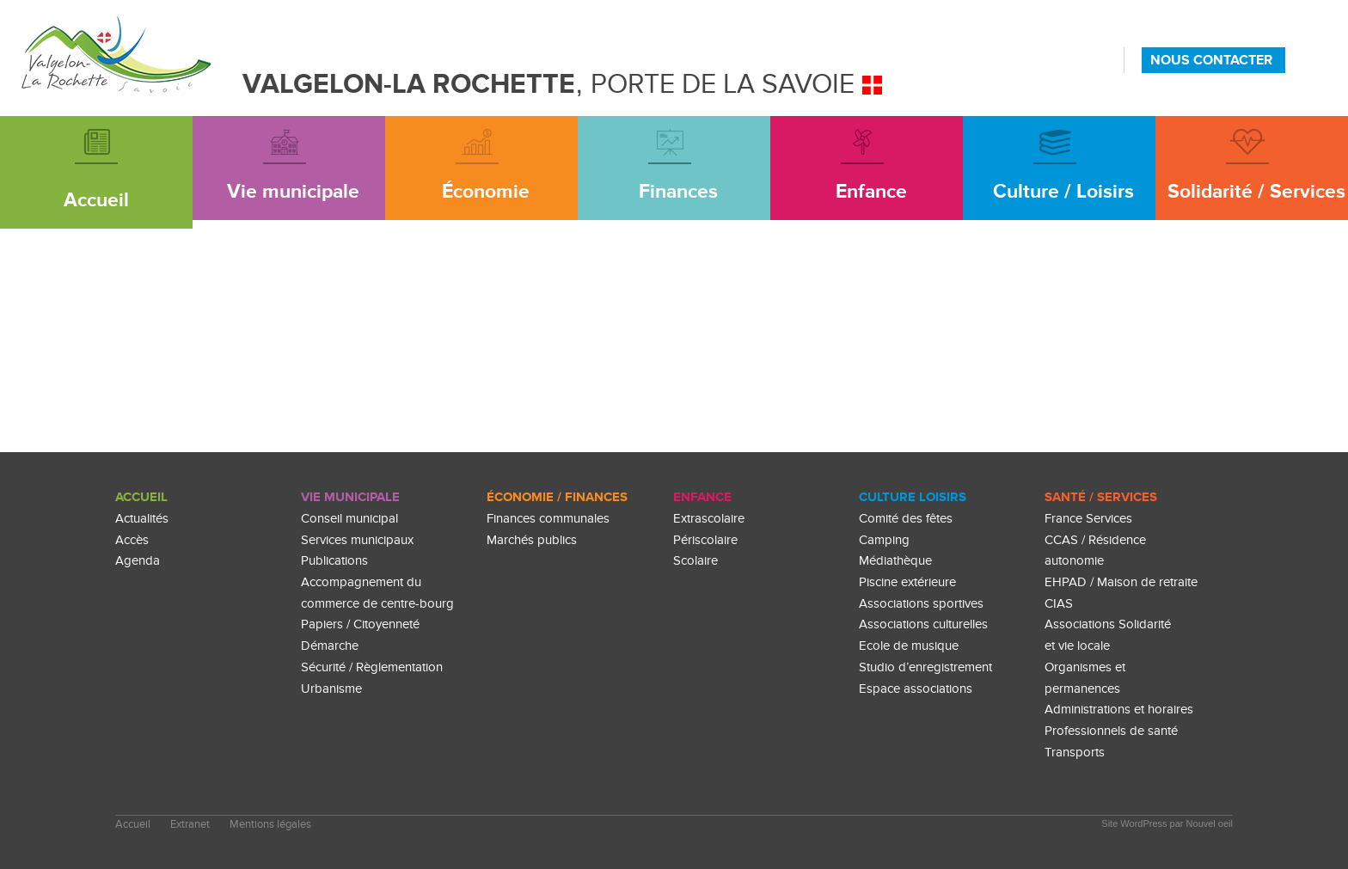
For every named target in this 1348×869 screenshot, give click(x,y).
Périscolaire (705, 540)
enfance (702, 497)
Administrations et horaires (1119, 709)
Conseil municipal (349, 518)
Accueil (141, 497)
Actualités (141, 518)
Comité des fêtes (906, 518)
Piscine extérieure (907, 582)
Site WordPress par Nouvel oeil (1167, 823)
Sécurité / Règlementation (372, 667)
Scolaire (695, 561)
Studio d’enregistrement (925, 667)
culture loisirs (912, 497)
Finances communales (548, 518)
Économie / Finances (557, 497)
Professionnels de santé (1111, 731)
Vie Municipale (350, 497)
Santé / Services (1101, 497)
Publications (334, 561)
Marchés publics (532, 540)
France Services (1088, 518)
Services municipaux (357, 540)
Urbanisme (331, 689)
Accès (132, 540)
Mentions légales (270, 824)
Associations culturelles (923, 624)
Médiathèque (895, 561)
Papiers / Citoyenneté (360, 624)
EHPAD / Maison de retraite (1121, 582)
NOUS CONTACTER (1211, 60)
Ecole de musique (909, 646)
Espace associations (915, 689)
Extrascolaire (708, 518)
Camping (884, 540)
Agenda (137, 561)
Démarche (329, 646)
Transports (1075, 752)
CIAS (1059, 604)
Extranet (190, 824)
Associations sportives (921, 604)
